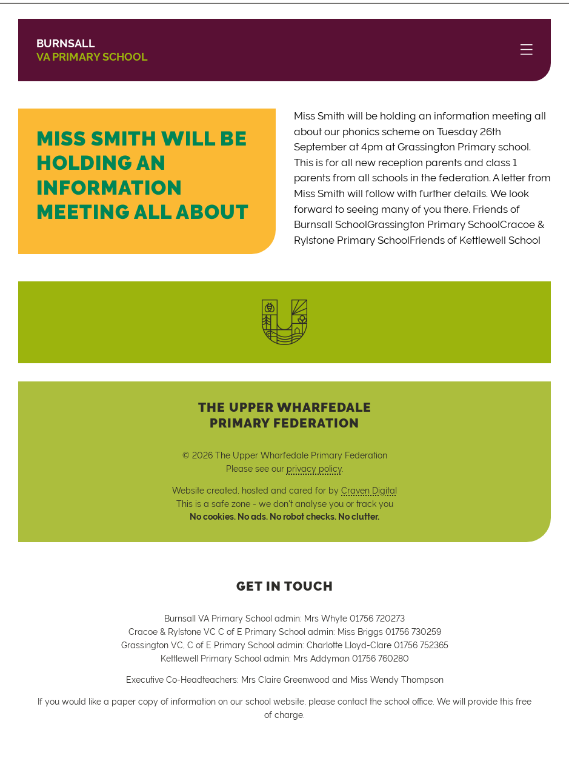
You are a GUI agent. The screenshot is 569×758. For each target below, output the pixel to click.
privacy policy (314, 468)
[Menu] (527, 50)
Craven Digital (369, 490)
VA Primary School (92, 50)
